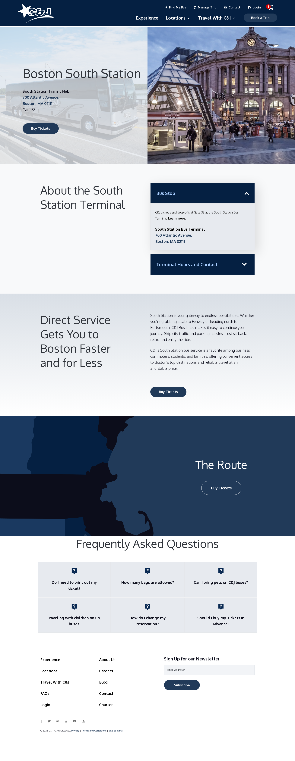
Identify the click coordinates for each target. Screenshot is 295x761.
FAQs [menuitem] (44, 692)
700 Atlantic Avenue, (41, 96)
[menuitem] (179, 7)
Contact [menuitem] (106, 692)
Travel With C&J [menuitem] (54, 681)
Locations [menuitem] (49, 669)
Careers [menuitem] (106, 669)
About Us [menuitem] (107, 658)
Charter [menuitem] (106, 703)
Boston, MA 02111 (37, 102)
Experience (146, 17)
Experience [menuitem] (50, 658)
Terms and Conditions (93, 729)
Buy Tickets (40, 128)
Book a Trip (259, 17)
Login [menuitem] (45, 703)
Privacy (75, 729)
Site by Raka (115, 729)
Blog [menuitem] (103, 681)
